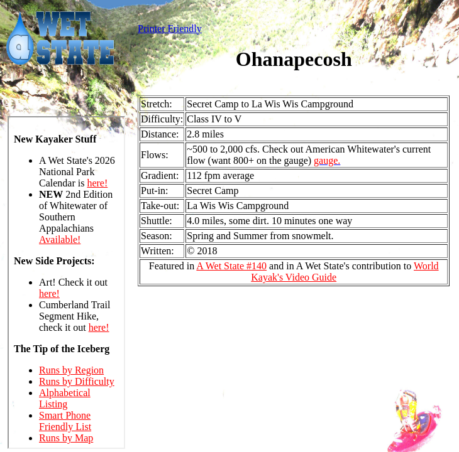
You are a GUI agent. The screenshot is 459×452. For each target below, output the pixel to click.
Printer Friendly (170, 28)
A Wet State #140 (231, 266)
